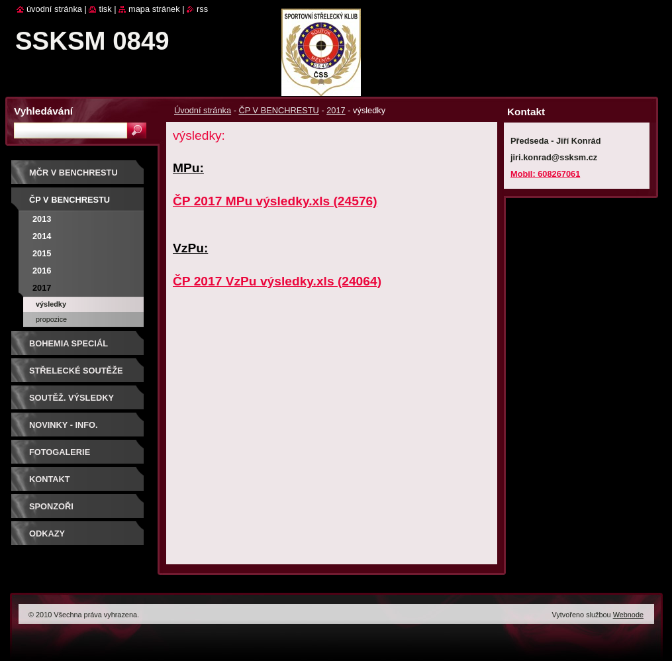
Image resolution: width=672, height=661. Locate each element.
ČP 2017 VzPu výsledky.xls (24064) (277, 281)
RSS (202, 9)
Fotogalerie (59, 452)
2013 (41, 219)
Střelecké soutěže (76, 371)
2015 (41, 253)
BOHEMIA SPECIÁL (68, 343)
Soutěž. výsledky (71, 398)
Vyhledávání (43, 111)
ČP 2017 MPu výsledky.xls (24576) (275, 201)
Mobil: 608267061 (545, 174)
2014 (41, 236)
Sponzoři (51, 506)
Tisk (105, 9)
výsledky (51, 304)
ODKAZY (47, 533)
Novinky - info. (63, 425)
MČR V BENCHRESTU (73, 173)
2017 (335, 110)
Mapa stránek (154, 9)
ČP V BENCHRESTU (278, 110)
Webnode (628, 615)
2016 (41, 271)
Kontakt (49, 479)
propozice (51, 319)
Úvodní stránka (202, 110)
